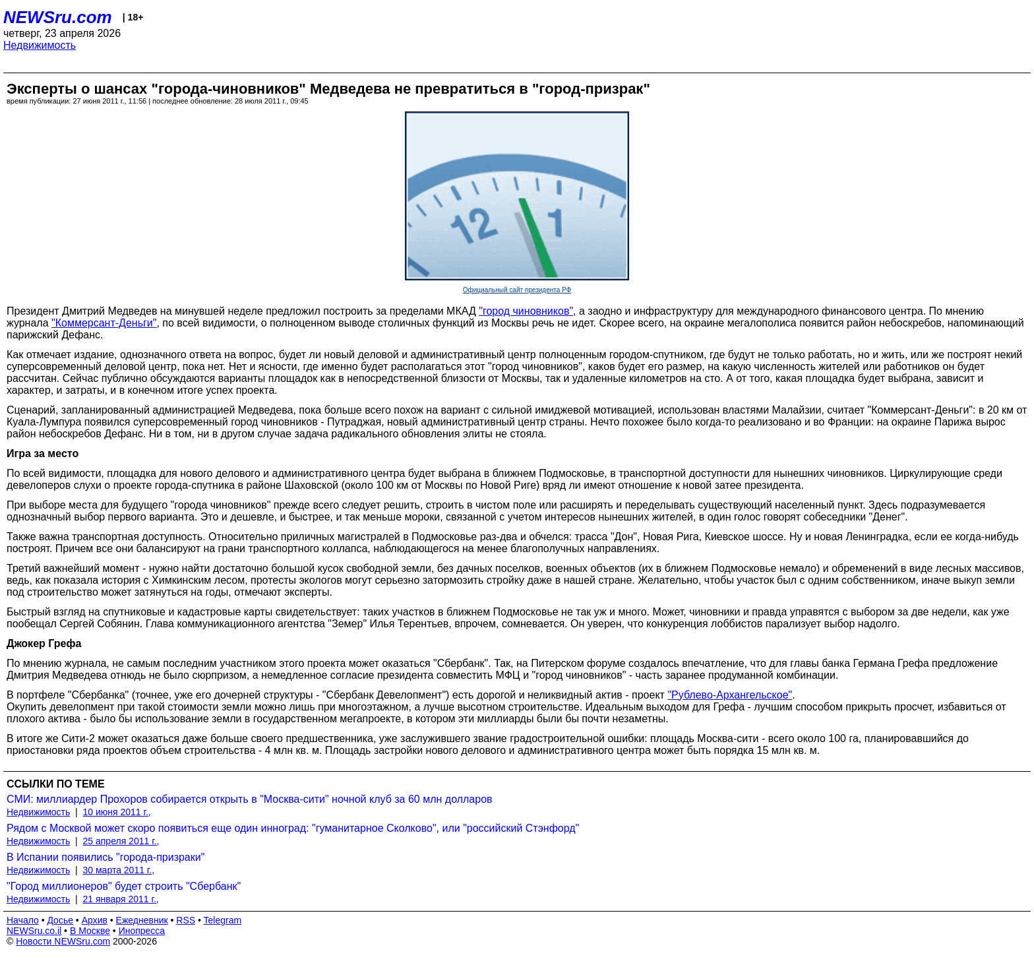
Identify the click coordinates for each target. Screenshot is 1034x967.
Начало (23, 920)
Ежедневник (142, 920)
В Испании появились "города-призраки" (105, 857)
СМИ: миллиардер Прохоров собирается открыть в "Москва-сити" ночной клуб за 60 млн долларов (250, 799)
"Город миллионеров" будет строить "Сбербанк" (124, 886)
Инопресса (142, 930)
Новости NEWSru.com (63, 941)
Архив (94, 920)
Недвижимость (39, 45)
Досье (60, 920)
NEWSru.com (57, 17)
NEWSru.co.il (34, 930)
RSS (185, 920)
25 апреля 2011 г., (121, 841)
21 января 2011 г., (121, 899)
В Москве (90, 930)
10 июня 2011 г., (117, 812)
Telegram (223, 920)
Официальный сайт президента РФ (517, 290)
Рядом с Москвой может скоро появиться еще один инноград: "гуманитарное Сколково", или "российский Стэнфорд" (293, 828)
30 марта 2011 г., (119, 870)
